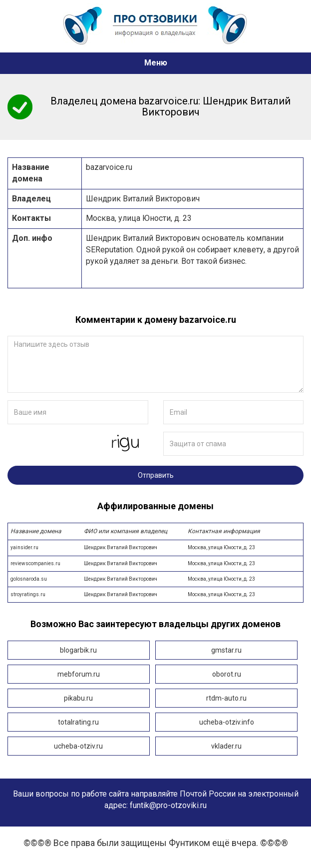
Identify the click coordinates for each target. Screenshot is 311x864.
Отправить (156, 475)
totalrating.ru (78, 722)
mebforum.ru (78, 674)
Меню (155, 62)
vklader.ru (226, 746)
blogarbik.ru (78, 650)
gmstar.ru (226, 650)
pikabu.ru (78, 698)
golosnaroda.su (155, 579)
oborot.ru (226, 674)
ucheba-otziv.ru (78, 746)
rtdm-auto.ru (226, 698)
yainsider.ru (155, 547)
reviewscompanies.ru (155, 563)
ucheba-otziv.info (226, 722)
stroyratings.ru (155, 595)
